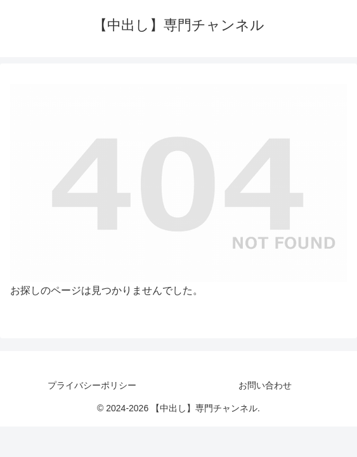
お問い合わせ (265, 385)
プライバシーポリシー (92, 385)
